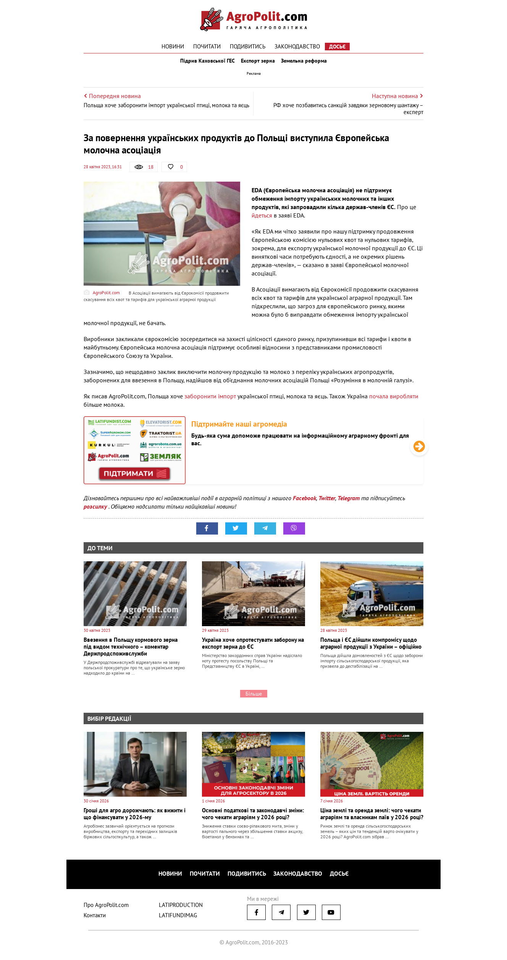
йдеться (263, 222)
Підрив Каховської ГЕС (202, 64)
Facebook (304, 505)
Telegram (348, 505)
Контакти (95, 918)
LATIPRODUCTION (181, 908)
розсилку (96, 513)
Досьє (337, 46)
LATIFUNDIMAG (178, 918)
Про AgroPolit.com (106, 908)
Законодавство (297, 46)
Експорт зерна (258, 64)
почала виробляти (393, 403)
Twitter (326, 505)
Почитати (207, 46)
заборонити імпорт (210, 403)
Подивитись (247, 46)
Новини (172, 46)
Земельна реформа (309, 64)
